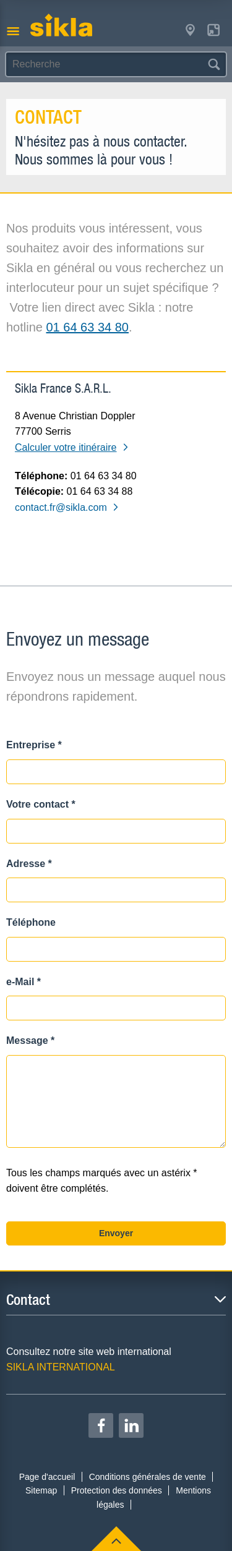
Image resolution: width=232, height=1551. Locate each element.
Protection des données (116, 1490)
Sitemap (41, 1490)
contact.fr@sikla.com (67, 507)
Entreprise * (34, 745)
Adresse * (29, 863)
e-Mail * (23, 981)
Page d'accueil (47, 1477)
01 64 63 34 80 (87, 327)
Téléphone (31, 922)
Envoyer (116, 1233)
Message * (30, 1040)
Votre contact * (40, 804)
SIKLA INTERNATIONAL (60, 1367)
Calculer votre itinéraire (72, 447)
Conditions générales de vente (147, 1477)
